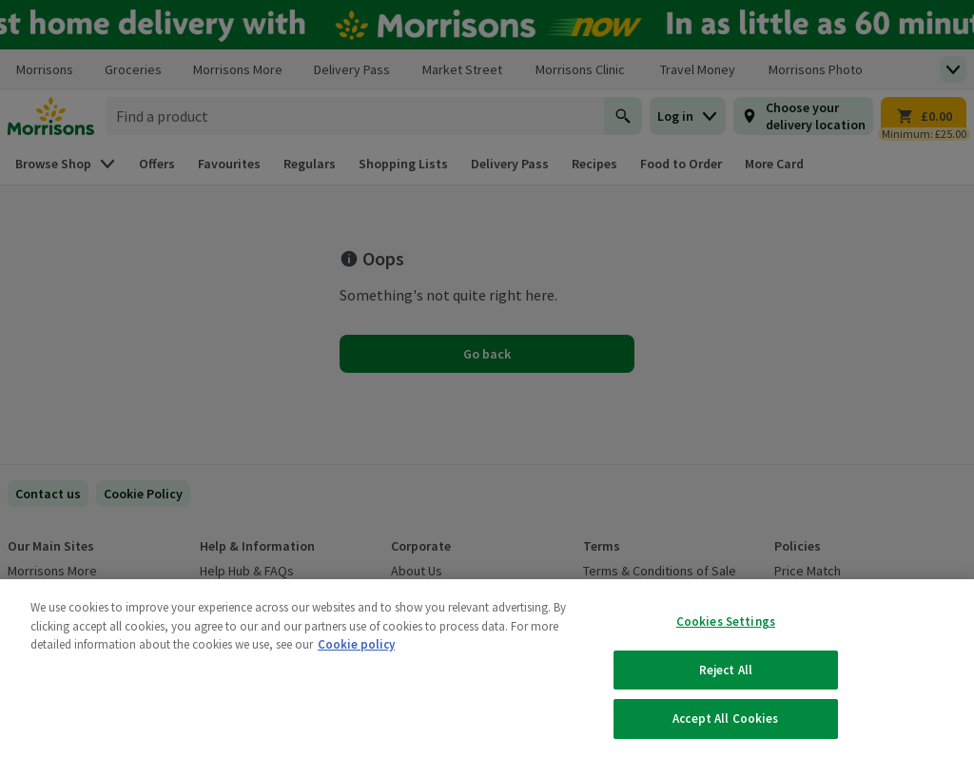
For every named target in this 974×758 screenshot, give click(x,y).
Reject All (725, 670)
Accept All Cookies (725, 718)
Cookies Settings (725, 621)
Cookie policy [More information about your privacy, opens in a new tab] (356, 644)
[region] (487, 668)
